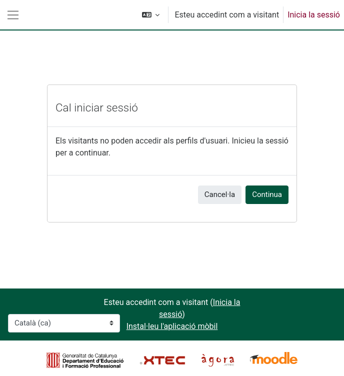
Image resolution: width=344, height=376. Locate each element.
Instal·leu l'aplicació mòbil (172, 326)
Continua (267, 194)
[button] (151, 15)
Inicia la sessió (314, 15)
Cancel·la (219, 194)
